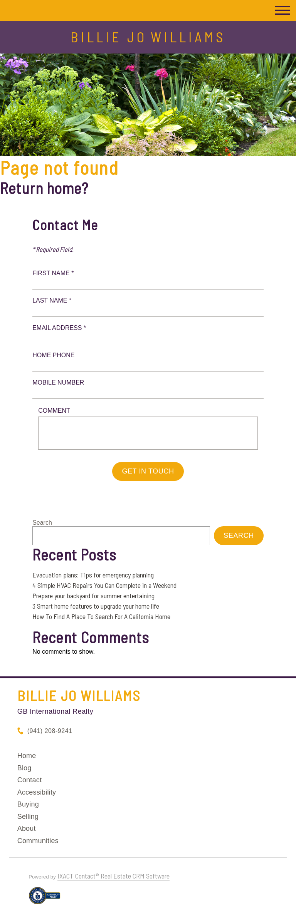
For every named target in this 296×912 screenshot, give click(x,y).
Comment (54, 410)
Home (26, 756)
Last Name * (51, 300)
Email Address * (59, 328)
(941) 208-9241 (49, 731)
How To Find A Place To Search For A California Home (101, 616)
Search (42, 522)
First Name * (53, 273)
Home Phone (53, 355)
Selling (28, 816)
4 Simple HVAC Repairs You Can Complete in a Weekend (104, 585)
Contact (29, 780)
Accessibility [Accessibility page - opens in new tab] (36, 792)
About (26, 828)
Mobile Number (58, 382)
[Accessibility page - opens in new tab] (44, 899)
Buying (28, 804)
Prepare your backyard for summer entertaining (93, 595)
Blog (24, 768)
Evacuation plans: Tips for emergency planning (93, 575)
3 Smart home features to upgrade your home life (95, 606)
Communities (38, 841)
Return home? (44, 188)
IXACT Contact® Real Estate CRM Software (113, 876)
